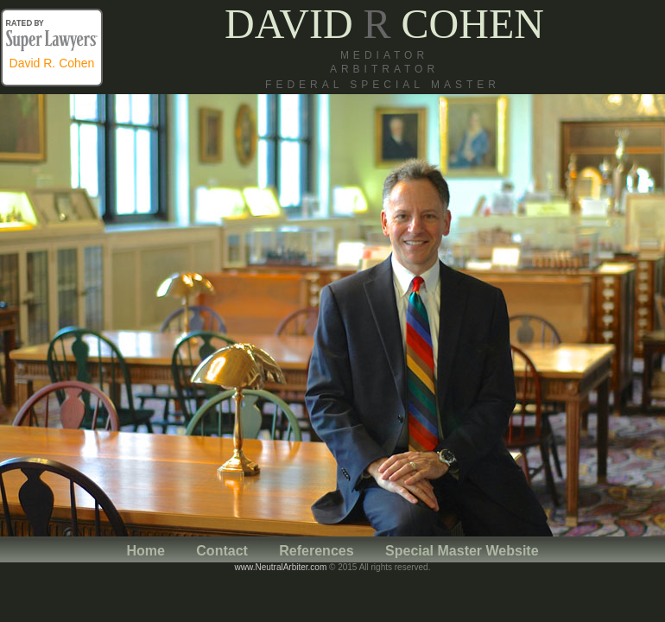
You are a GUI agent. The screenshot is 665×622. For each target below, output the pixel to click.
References (316, 550)
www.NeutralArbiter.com (281, 567)
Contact (223, 550)
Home (145, 550)
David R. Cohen (52, 63)
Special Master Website (462, 550)
